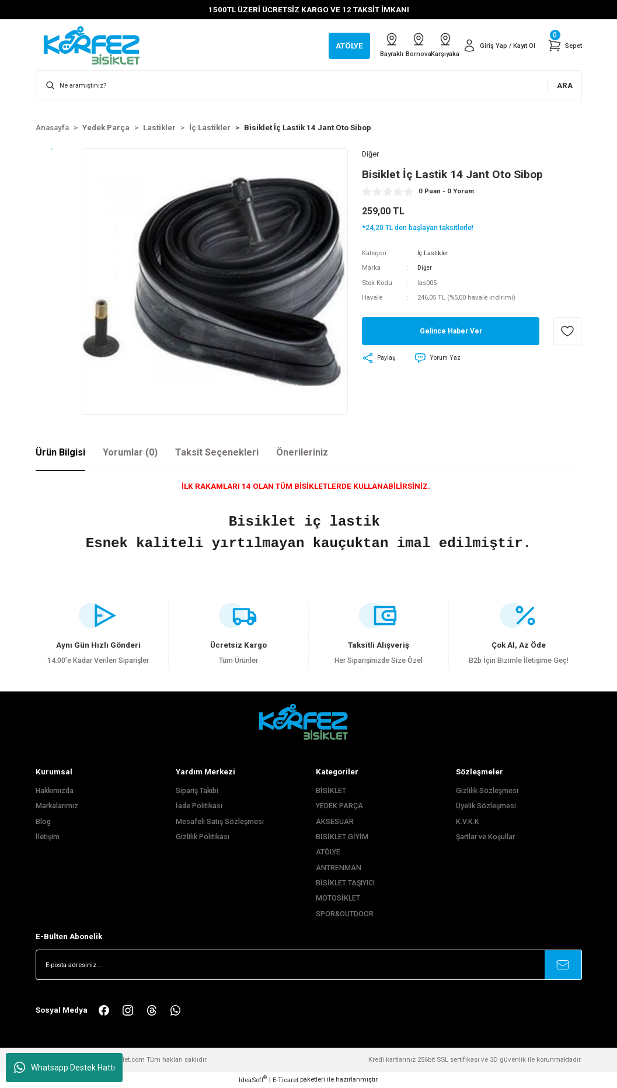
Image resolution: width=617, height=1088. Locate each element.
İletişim (48, 837)
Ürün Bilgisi (60, 452)
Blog (43, 822)
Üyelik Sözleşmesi (486, 806)
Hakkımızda (55, 791)
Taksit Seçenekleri (217, 452)
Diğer (425, 269)
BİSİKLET (331, 791)
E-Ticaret (285, 1080)
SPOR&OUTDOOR (345, 914)
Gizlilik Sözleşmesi (487, 791)
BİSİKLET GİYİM (342, 837)
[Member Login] (494, 45)
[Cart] (563, 45)
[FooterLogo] (309, 721)
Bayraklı (358, 45)
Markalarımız (57, 806)
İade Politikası (199, 806)
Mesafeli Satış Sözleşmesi (220, 822)
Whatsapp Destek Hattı (64, 1067)
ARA (565, 85)
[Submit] (563, 965)
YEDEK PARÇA (339, 806)
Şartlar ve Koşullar (485, 837)
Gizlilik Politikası (202, 837)
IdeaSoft (253, 1079)
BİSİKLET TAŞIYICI (345, 883)
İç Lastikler (433, 254)
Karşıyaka (433, 45)
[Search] (309, 85)
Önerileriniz (302, 452)
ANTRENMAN (338, 868)
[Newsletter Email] (309, 965)
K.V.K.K (467, 822)
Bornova (396, 45)
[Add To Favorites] (567, 333)
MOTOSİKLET (338, 898)
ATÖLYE (328, 852)
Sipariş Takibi (197, 791)
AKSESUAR (335, 822)
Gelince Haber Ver (451, 332)
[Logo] (97, 45)
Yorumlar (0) (130, 452)
